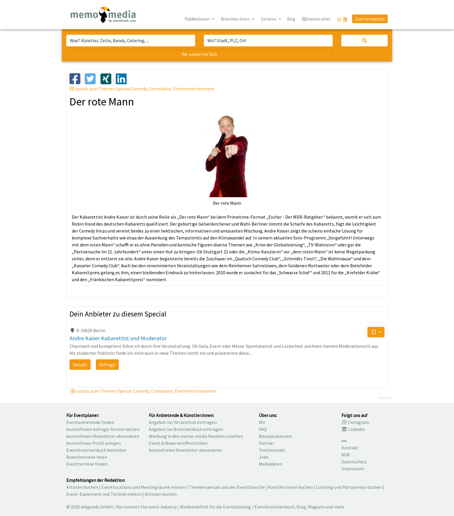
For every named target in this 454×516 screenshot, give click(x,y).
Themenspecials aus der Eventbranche (226, 487)
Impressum (352, 468)
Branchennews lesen (86, 457)
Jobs (263, 457)
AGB (345, 455)
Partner (266, 443)
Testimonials (272, 450)
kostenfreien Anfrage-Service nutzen (103, 429)
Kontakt (349, 448)
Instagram (355, 422)
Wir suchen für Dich (199, 54)
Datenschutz (354, 461)
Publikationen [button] (197, 19)
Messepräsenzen (275, 436)
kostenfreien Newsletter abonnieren (102, 436)
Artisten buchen (82, 487)
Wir (262, 422)
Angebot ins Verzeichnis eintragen (183, 422)
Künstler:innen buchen (290, 487)
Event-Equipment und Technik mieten (104, 494)
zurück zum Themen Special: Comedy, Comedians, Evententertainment (144, 391)
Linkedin (353, 429)
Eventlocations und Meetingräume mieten (143, 487)
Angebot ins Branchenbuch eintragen (186, 429)
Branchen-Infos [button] (235, 19)
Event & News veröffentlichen (178, 443)
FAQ (263, 429)
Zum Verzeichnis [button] (370, 19)
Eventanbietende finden (90, 422)
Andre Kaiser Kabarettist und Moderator (118, 338)
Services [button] (269, 19)
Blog (291, 19)
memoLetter (316, 19)
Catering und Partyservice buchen (349, 487)
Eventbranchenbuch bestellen (96, 450)
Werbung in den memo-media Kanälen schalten (196, 436)
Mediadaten (270, 464)
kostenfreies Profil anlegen (93, 443)
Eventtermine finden (87, 464)
